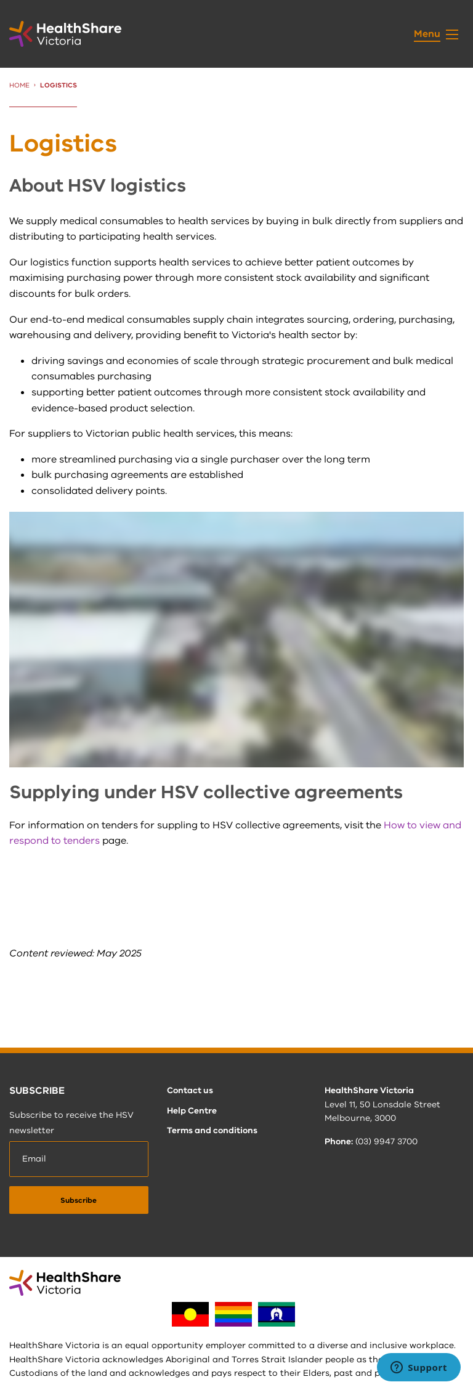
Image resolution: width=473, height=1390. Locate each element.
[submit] (78, 1200)
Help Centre (192, 1111)
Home (19, 85)
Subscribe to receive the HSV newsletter (71, 1122)
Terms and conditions (212, 1130)
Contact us (190, 1090)
